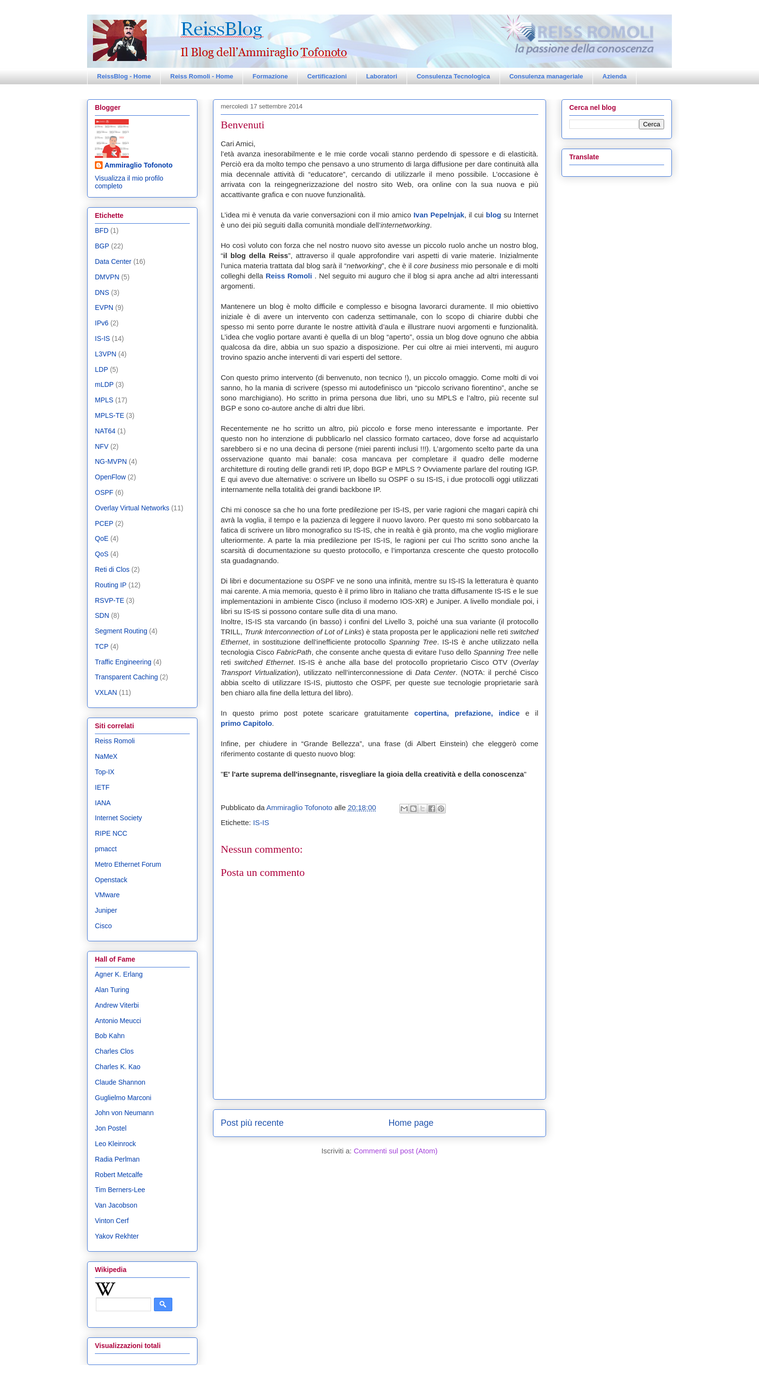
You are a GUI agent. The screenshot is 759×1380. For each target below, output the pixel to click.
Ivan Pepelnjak (438, 215)
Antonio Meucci (118, 1021)
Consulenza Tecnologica (453, 76)
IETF (102, 787)
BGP (102, 246)
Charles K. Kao (117, 1067)
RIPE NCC (111, 833)
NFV (101, 446)
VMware (107, 895)
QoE (101, 538)
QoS (101, 554)
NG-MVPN (111, 461)
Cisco (103, 926)
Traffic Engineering (123, 662)
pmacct (106, 849)
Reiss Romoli (289, 276)
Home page (411, 1123)
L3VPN (105, 354)
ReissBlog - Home (124, 76)
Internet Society (118, 818)
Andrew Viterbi (117, 1005)
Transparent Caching (126, 677)
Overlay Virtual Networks (132, 508)
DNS (102, 292)
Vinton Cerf (112, 1221)
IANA (103, 803)
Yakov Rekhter (117, 1236)
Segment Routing (121, 631)
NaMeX (106, 756)
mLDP (104, 384)
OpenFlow (110, 477)
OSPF (104, 492)
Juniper (106, 910)
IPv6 (101, 323)
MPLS (104, 400)
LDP (101, 369)
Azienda (615, 76)
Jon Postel (110, 1128)
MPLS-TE (109, 415)
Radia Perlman (117, 1159)
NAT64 (105, 431)
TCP (101, 646)
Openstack (111, 880)
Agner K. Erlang (119, 974)
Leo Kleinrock (115, 1144)
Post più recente (252, 1123)
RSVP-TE (109, 600)
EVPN (104, 307)
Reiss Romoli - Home (201, 76)
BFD (101, 230)
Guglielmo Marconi (123, 1098)
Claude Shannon (120, 1082)
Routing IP (110, 585)
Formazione (270, 76)
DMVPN (107, 277)
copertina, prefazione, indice (467, 713)
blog (495, 215)
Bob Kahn (110, 1036)
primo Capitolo (246, 723)
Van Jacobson (116, 1205)
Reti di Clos (112, 569)
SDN (102, 615)
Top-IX (104, 772)
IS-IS (261, 822)
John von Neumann (124, 1113)
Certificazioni (327, 76)
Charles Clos (114, 1051)
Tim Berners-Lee (120, 1190)
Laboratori (381, 76)
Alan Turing (112, 990)
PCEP (104, 523)
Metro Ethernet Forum (128, 864)
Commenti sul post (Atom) (396, 1151)
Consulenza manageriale (546, 76)
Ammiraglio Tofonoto (139, 165)
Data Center (113, 261)
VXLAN (106, 692)
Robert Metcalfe (119, 1175)
